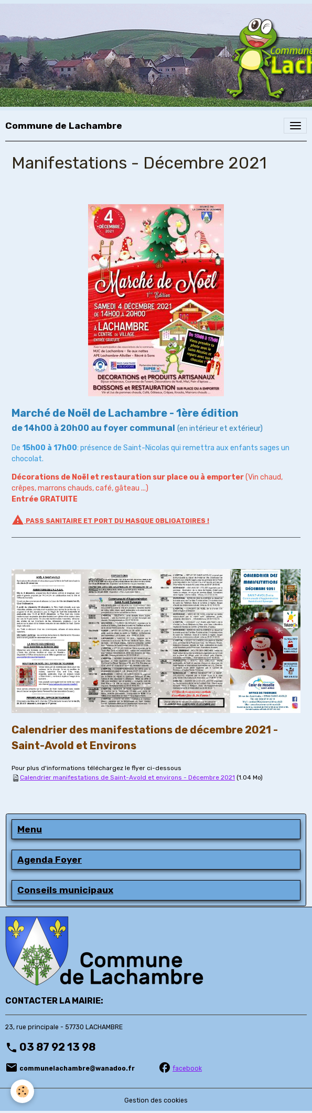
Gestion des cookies (156, 1100)
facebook (187, 1068)
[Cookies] (22, 1091)
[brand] (63, 125)
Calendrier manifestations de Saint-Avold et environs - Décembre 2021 (127, 777)
